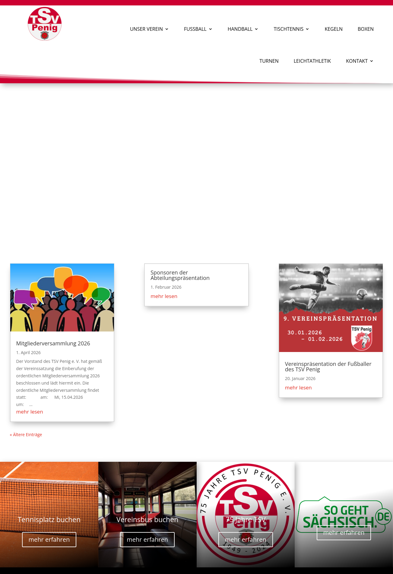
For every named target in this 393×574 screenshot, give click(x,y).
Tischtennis (288, 29)
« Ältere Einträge (26, 434)
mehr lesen (29, 411)
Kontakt (357, 61)
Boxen (366, 29)
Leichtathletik (312, 61)
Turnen (268, 61)
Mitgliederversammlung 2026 (53, 343)
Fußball (195, 29)
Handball (240, 29)
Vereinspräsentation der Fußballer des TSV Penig (328, 366)
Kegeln (334, 29)
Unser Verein (146, 29)
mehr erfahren (49, 539)
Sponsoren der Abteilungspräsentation (180, 275)
